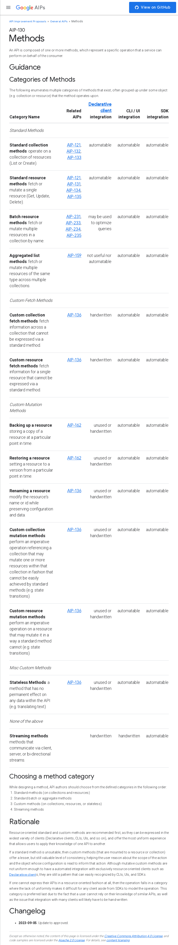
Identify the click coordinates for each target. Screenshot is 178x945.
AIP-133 (74, 157)
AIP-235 (74, 235)
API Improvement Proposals (28, 21)
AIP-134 (73, 190)
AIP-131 (74, 184)
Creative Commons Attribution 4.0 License (133, 936)
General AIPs (59, 21)
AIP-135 (74, 196)
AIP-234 (73, 229)
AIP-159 (74, 255)
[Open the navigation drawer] (8, 7)
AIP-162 (74, 425)
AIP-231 (73, 216)
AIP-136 (74, 315)
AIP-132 (74, 151)
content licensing (118, 940)
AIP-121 (74, 145)
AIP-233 (73, 223)
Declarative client (22, 874)
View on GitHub (152, 7)
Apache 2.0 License (71, 940)
